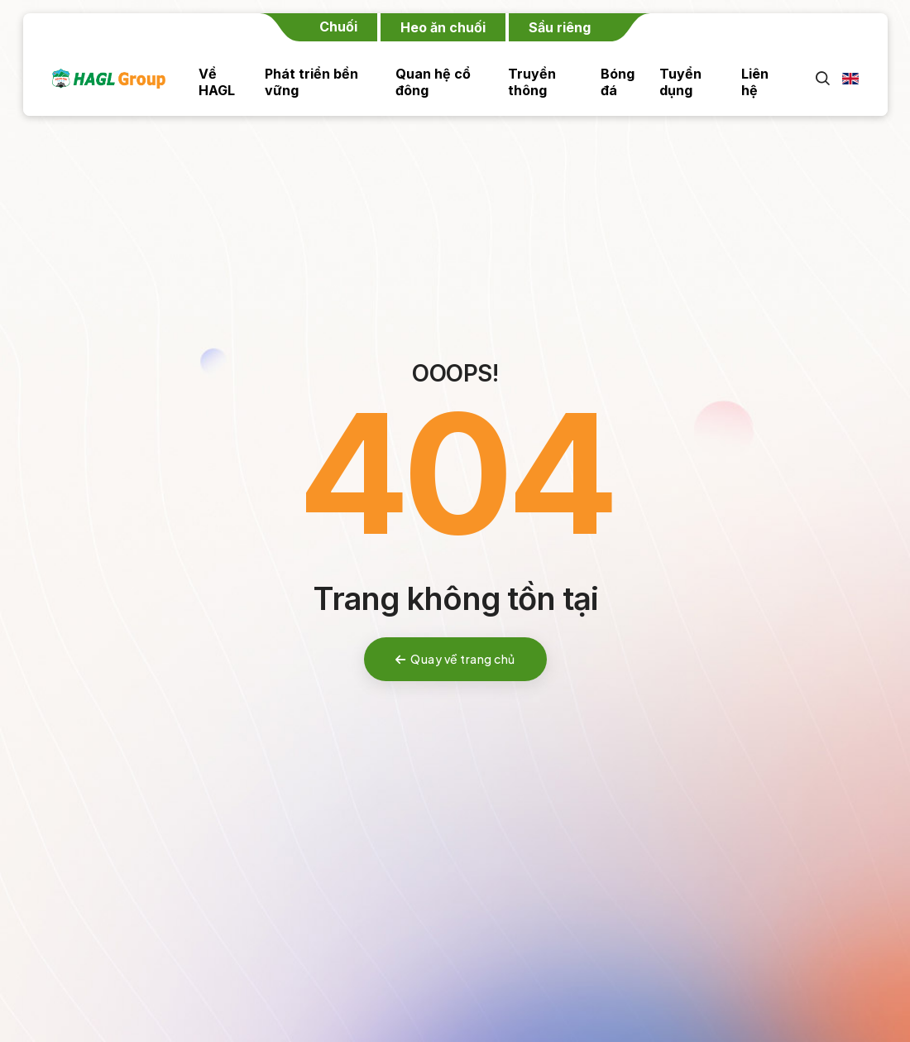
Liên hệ (755, 81)
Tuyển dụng (680, 81)
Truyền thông (532, 81)
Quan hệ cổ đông (433, 81)
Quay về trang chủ (455, 658)
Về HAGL (217, 81)
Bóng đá (618, 81)
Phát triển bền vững (311, 81)
